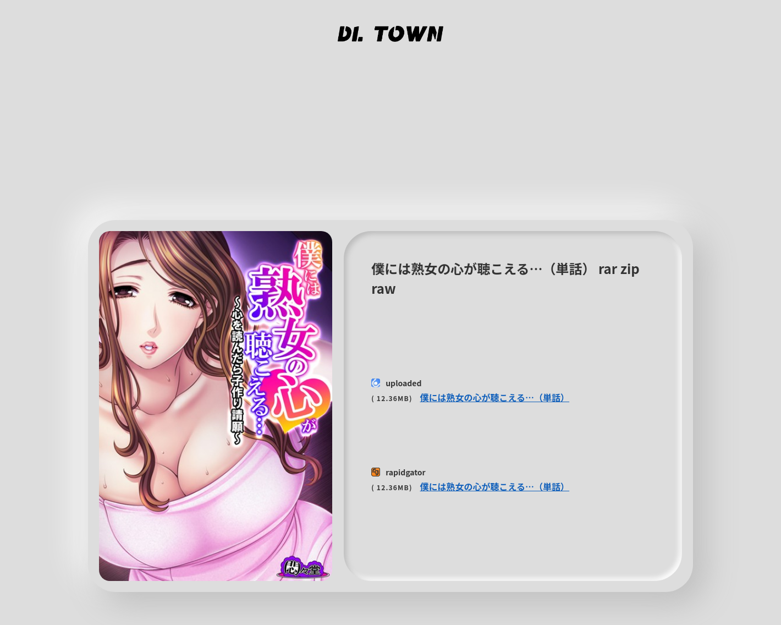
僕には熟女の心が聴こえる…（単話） (495, 397)
